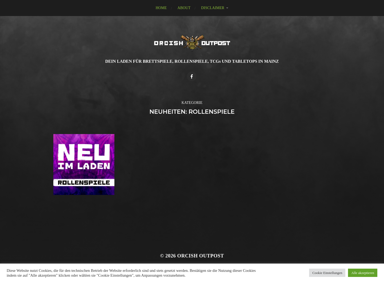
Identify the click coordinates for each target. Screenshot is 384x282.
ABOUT (183, 8)
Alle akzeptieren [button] (362, 273)
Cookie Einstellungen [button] (327, 273)
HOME (161, 8)
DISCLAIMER (212, 8)
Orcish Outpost (200, 255)
